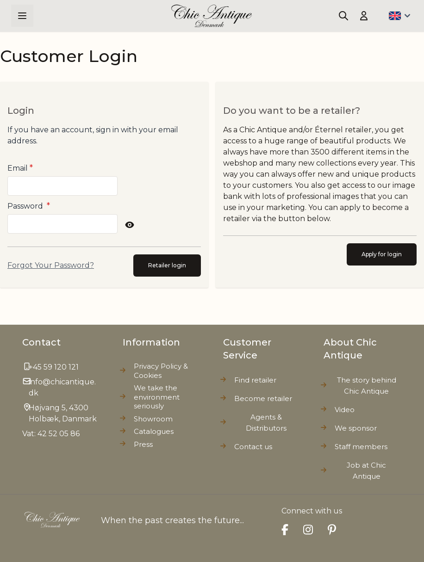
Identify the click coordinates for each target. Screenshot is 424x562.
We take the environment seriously (157, 396)
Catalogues (154, 431)
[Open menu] (22, 16)
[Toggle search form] (343, 15)
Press (143, 444)
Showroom (153, 418)
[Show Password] (130, 225)
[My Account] (363, 15)
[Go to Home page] (212, 16)
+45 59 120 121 (54, 367)
